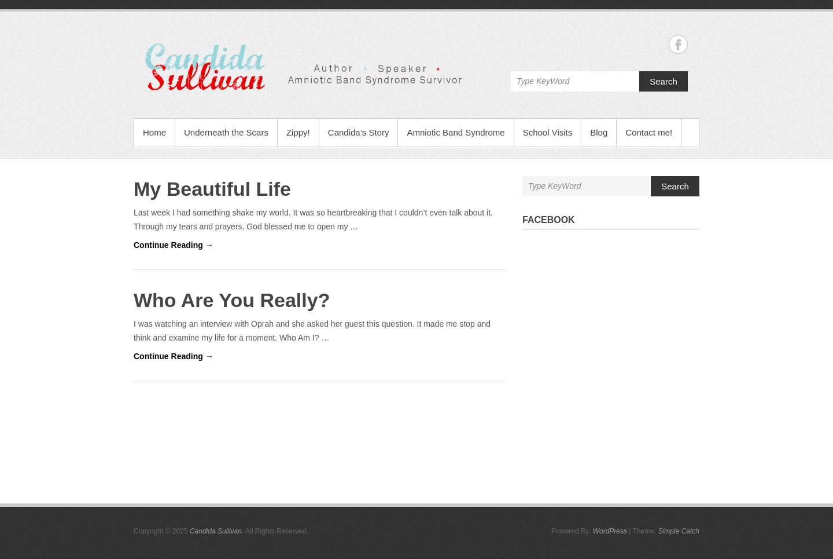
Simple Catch (678, 531)
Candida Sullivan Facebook (678, 44)
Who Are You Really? (232, 300)
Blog (598, 132)
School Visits (548, 132)
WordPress (610, 531)
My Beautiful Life (212, 189)
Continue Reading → (173, 245)
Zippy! (298, 132)
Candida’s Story (358, 132)
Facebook (548, 220)
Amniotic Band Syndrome (455, 132)
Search (663, 81)
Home (154, 132)
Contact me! (648, 132)
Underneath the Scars (226, 132)
